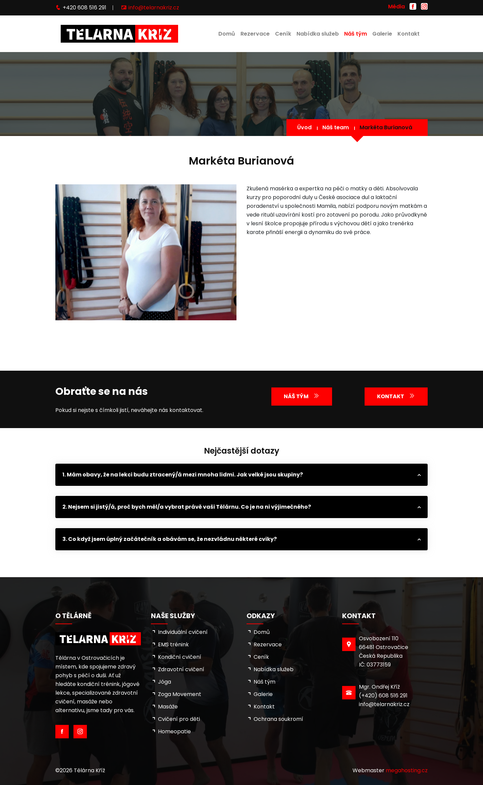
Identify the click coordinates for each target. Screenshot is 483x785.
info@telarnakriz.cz (153, 7)
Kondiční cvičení (179, 657)
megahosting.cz (407, 770)
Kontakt (408, 34)
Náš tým (355, 34)
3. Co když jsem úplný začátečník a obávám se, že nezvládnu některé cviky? (169, 539)
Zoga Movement (179, 694)
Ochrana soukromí (278, 719)
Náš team (335, 127)
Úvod (304, 127)
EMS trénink (173, 644)
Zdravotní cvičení (181, 669)
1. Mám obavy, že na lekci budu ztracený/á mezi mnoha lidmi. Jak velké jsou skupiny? (182, 474)
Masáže (168, 706)
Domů (226, 34)
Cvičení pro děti (179, 719)
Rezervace (255, 34)
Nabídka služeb (318, 34)
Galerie (382, 34)
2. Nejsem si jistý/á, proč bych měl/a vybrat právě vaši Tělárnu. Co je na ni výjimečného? (186, 507)
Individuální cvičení (183, 632)
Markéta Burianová (386, 127)
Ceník (283, 34)
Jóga (164, 682)
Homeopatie (174, 731)
